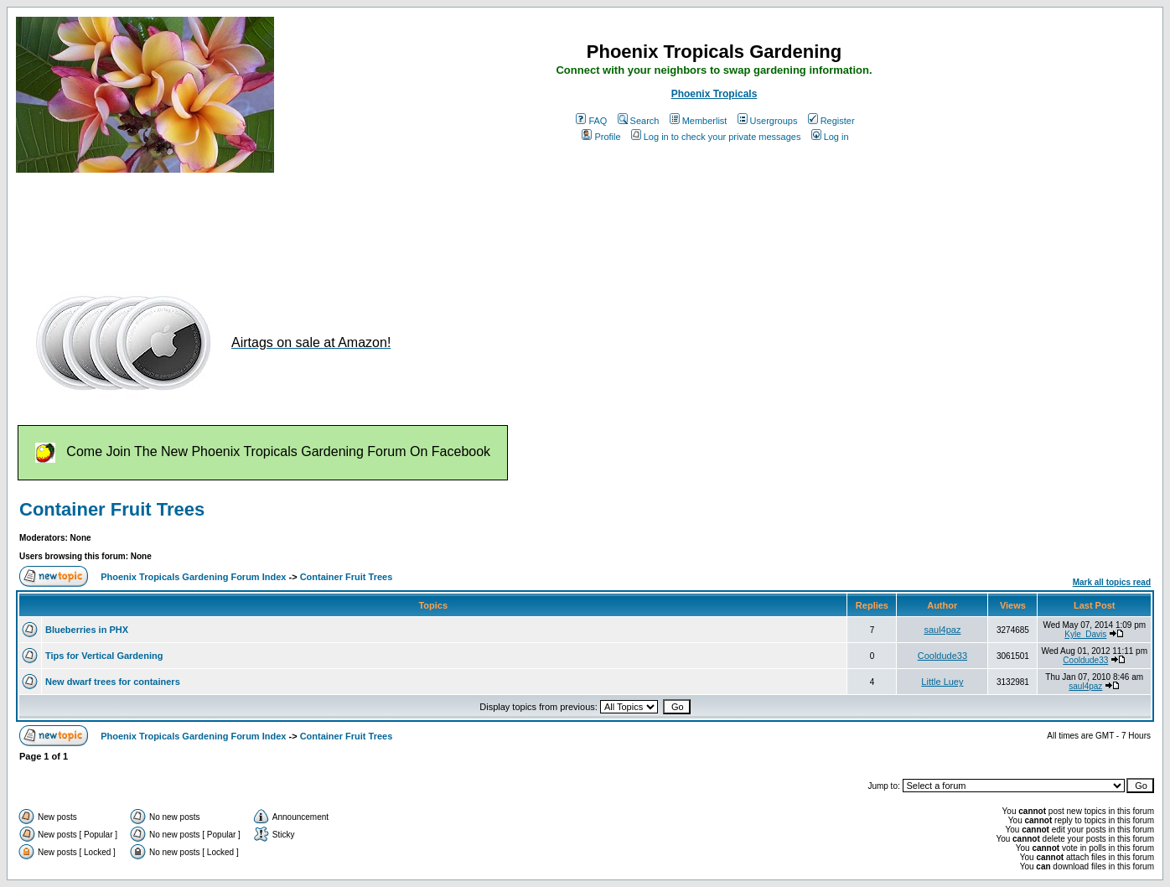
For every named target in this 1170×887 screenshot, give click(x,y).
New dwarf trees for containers (112, 682)
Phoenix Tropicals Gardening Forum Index (193, 577)
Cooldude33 (942, 656)
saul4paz (942, 630)
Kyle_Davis (1085, 634)
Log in (830, 137)
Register (831, 121)
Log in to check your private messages (716, 137)
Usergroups (768, 121)
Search (639, 121)
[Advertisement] (321, 224)
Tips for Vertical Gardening (104, 656)
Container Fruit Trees (111, 509)
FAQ (591, 121)
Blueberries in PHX (86, 630)
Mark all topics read (1112, 582)
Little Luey (942, 682)
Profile (601, 137)
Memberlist (698, 121)
